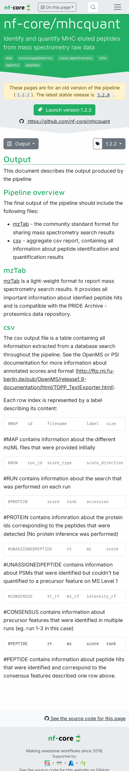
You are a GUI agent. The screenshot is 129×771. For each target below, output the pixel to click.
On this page (55, 7)
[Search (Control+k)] (93, 7)
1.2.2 (112, 144)
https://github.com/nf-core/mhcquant (64, 121)
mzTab (21, 224)
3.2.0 (103, 95)
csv (17, 241)
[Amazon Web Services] (59, 762)
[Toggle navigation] (117, 7)
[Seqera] (47, 762)
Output (19, 144)
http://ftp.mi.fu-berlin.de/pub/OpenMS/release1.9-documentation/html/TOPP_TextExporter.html (59, 379)
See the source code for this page (84, 718)
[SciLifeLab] (83, 762)
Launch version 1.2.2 (64, 110)
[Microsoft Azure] (71, 762)
